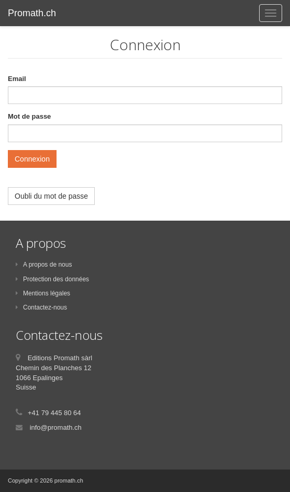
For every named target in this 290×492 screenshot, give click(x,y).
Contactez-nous (41, 307)
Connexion (32, 159)
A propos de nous (44, 264)
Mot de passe (29, 116)
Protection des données (52, 279)
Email (17, 79)
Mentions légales (43, 293)
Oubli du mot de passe (51, 196)
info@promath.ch (56, 427)
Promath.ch (32, 13)
